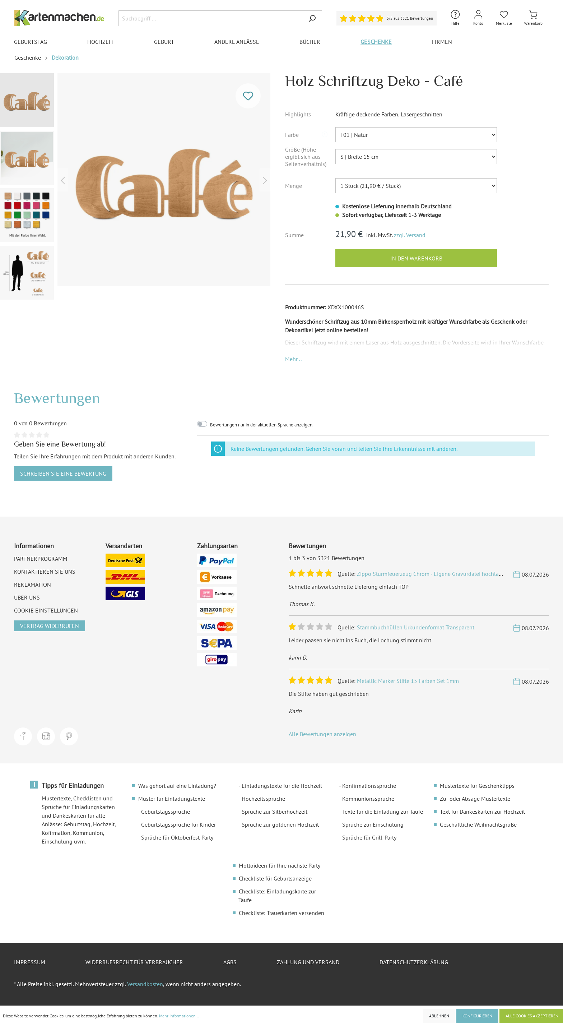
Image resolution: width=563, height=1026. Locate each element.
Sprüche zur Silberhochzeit (274, 811)
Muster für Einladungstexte (171, 798)
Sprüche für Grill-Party (369, 837)
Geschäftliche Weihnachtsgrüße (478, 824)
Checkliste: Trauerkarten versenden (281, 912)
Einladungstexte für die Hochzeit (282, 785)
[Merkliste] (504, 18)
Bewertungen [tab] (57, 397)
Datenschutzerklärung (414, 962)
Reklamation (32, 584)
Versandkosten (145, 984)
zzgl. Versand (409, 235)
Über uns (27, 597)
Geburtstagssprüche (165, 811)
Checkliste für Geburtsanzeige (275, 878)
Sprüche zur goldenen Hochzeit (280, 824)
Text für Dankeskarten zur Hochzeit (482, 811)
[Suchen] (312, 18)
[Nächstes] (265, 179)
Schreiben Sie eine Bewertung (63, 473)
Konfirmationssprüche (369, 785)
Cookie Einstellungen (46, 610)
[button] (325, 134)
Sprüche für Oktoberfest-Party (177, 837)
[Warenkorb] (533, 18)
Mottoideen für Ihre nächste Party (279, 865)
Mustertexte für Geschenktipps (477, 785)
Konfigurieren (477, 1015)
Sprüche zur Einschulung (373, 824)
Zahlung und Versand (308, 962)
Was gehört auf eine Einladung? (177, 785)
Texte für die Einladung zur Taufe (382, 811)
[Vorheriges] (62, 179)
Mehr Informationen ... (180, 1015)
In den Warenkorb (416, 258)
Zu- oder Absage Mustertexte (475, 798)
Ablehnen (439, 1015)
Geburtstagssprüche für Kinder (178, 824)
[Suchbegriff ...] (210, 18)
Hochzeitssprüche (263, 798)
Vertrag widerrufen (49, 625)
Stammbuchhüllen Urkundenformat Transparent (415, 627)
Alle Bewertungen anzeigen (322, 734)
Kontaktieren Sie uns (44, 571)
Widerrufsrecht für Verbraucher (134, 962)
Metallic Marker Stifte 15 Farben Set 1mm (408, 680)
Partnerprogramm (41, 558)
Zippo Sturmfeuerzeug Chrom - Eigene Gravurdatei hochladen (432, 573)
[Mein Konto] (478, 18)
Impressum (29, 962)
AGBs (230, 962)
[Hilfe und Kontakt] (455, 18)
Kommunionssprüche (368, 798)
